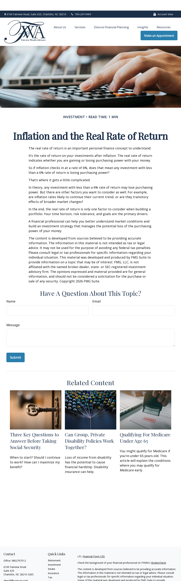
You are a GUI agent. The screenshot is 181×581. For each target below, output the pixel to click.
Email (96, 291)
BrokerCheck (158, 552)
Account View (163, 3)
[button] (60, 16)
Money (52, 571)
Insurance (53, 562)
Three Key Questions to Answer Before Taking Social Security (34, 430)
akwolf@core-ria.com (16, 570)
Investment (54, 554)
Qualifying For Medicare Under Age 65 (145, 427)
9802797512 (19, 550)
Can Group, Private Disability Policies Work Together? (89, 430)
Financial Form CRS (94, 545)
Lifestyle (52, 575)
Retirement (54, 550)
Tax (50, 566)
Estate (51, 558)
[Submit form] (15, 347)
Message (13, 314)
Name (10, 291)
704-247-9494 (81, 3)
